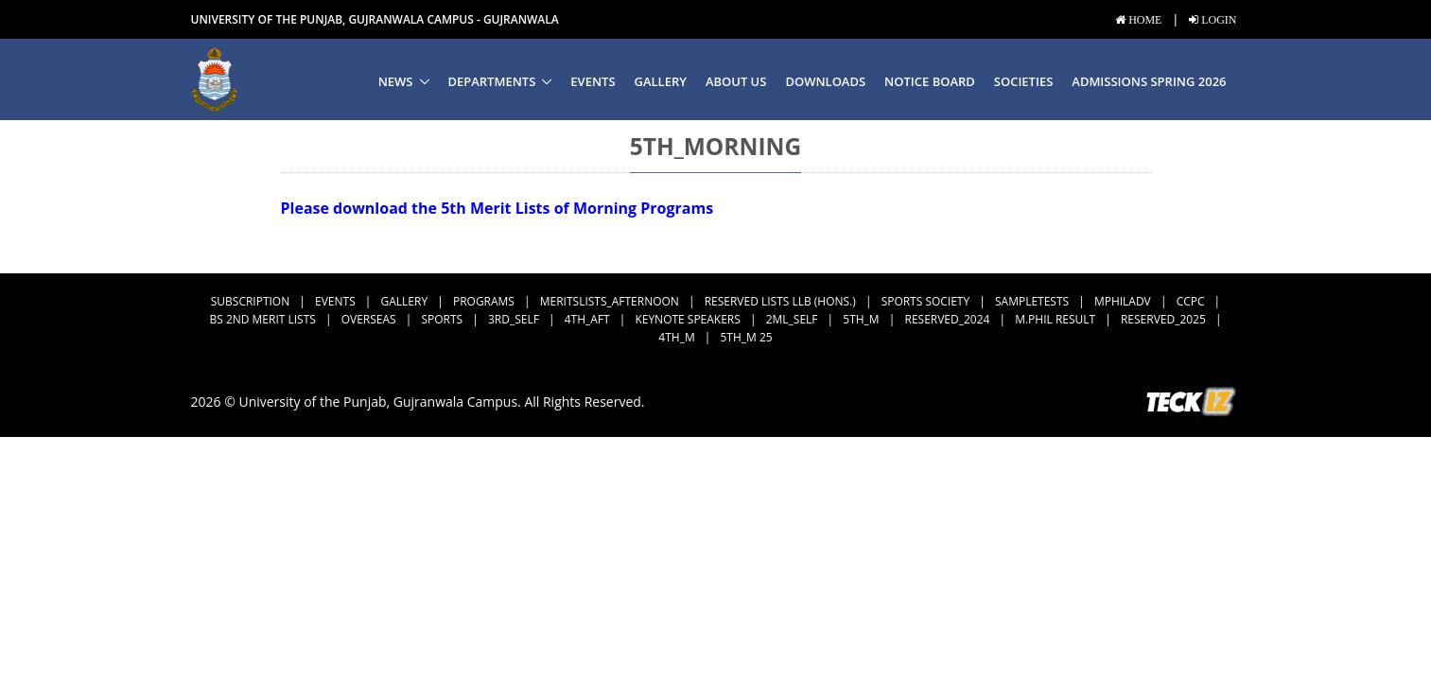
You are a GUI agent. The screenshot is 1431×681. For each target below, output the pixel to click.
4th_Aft (587, 319)
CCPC (1191, 301)
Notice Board (929, 81)
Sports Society (925, 301)
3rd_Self (513, 319)
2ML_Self (792, 319)
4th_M (676, 337)
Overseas (368, 319)
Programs (484, 301)
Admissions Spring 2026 (1149, 81)
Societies (1023, 81)
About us (736, 81)
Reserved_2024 (947, 319)
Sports (441, 319)
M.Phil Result (1055, 319)
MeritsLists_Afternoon (609, 301)
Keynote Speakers (687, 319)
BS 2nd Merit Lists (262, 319)
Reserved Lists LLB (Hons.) (780, 301)
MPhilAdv (1122, 301)
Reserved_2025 (1163, 319)
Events (592, 81)
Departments (492, 81)
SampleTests (1032, 301)
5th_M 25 (747, 337)
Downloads (825, 81)
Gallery (661, 81)
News (395, 81)
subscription (250, 301)
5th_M (861, 319)
